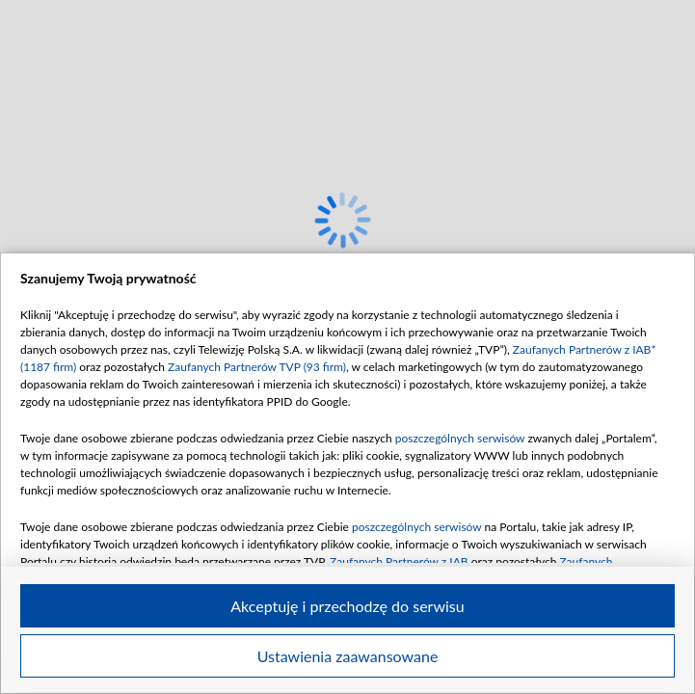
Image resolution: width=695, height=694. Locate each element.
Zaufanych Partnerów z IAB (399, 561)
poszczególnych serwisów (460, 438)
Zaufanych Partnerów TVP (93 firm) (257, 367)
